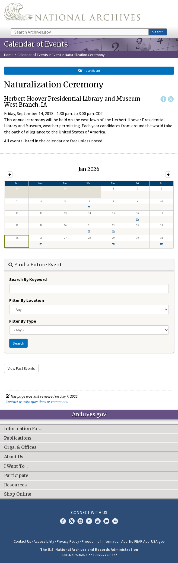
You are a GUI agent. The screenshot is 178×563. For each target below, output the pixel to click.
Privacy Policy (68, 541)
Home (9, 54)
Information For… (23, 428)
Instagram (80, 521)
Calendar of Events (32, 54)
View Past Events (21, 368)
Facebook (163, 99)
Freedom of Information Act (104, 541)
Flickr (115, 521)
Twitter (170, 99)
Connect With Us (89, 512)
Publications (17, 438)
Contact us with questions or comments (36, 401)
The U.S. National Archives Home (72, 14)
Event (56, 54)
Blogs (106, 521)
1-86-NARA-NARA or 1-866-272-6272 (89, 554)
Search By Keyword (28, 279)
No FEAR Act (139, 541)
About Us (13, 456)
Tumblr (89, 521)
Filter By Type (22, 321)
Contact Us (22, 541)
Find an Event (89, 70)
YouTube (97, 521)
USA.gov (158, 541)
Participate (16, 475)
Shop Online (17, 494)
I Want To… (16, 466)
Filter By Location (26, 300)
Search (158, 32)
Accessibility (44, 541)
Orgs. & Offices (20, 447)
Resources (15, 485)
